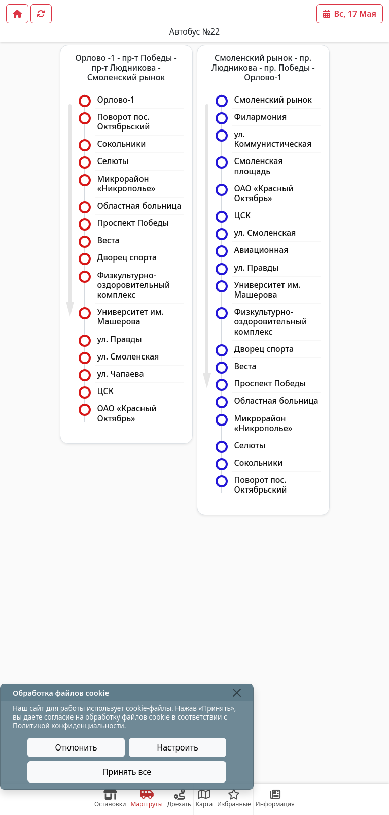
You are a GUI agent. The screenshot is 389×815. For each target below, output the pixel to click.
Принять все (126, 771)
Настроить (177, 747)
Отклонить (76, 747)
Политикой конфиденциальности (68, 725)
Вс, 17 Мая (349, 13)
